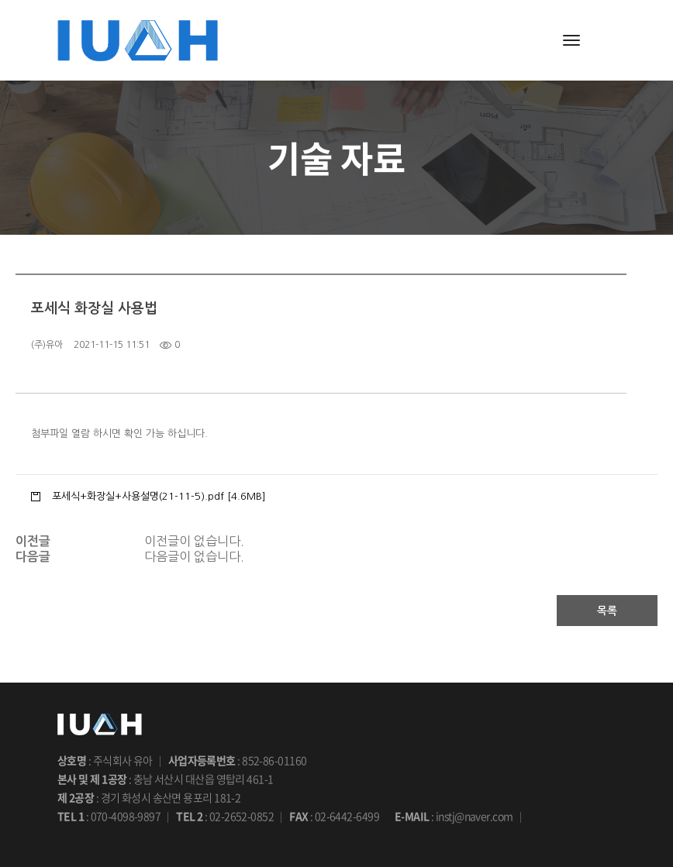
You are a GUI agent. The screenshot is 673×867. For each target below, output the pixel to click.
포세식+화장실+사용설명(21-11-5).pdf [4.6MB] (159, 495)
